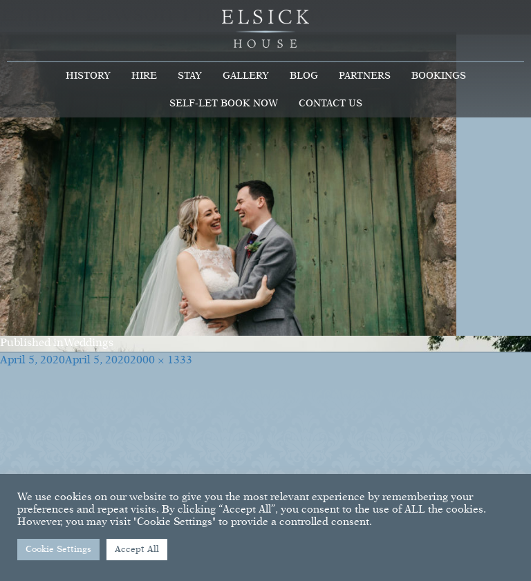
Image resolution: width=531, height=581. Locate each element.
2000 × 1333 (161, 360)
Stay (190, 76)
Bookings (438, 76)
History (88, 76)
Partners (365, 76)
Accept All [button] (137, 549)
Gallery (246, 76)
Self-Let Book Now (223, 103)
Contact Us (330, 103)
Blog (304, 76)
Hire (144, 76)
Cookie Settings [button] (58, 549)
